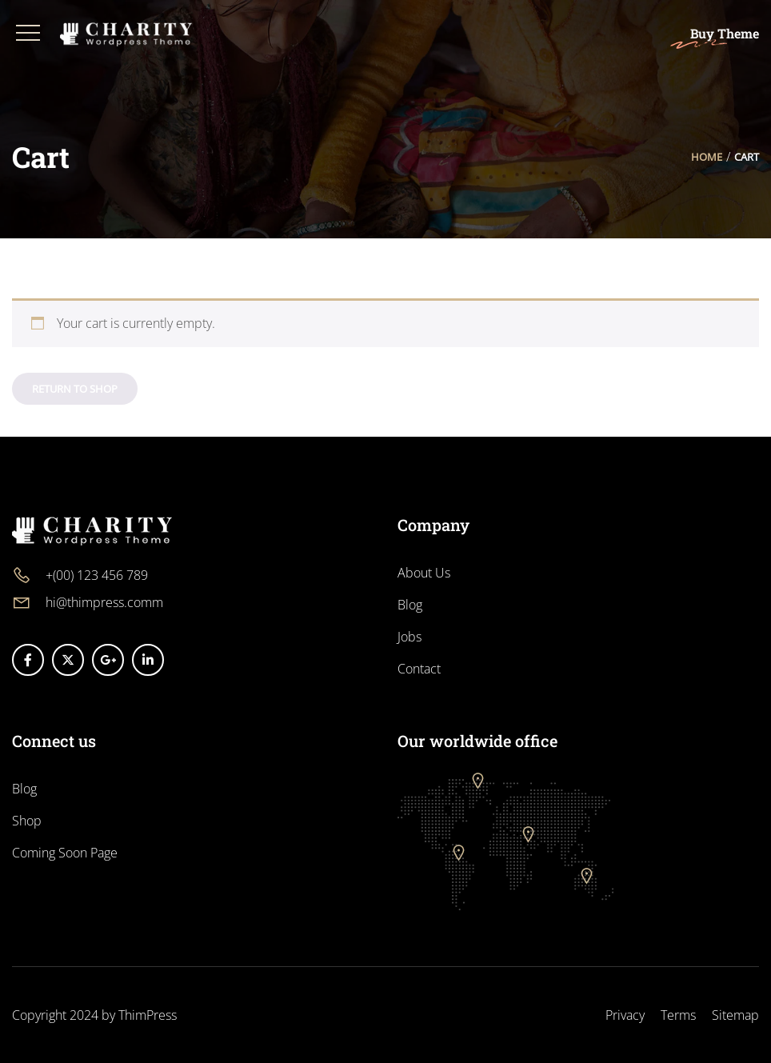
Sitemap (735, 1015)
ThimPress (147, 1015)
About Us (423, 572)
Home (706, 157)
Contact (419, 668)
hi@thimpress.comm (104, 602)
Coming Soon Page (65, 852)
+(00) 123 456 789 (97, 575)
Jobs (409, 636)
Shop (27, 820)
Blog (409, 604)
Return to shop (75, 389)
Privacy (625, 1015)
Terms (678, 1015)
